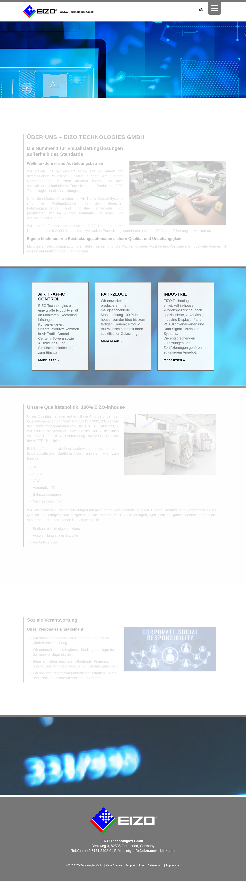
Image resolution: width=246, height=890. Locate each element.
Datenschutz (155, 865)
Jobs (141, 865)
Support (130, 865)
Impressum (173, 865)
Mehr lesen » (48, 360)
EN (200, 9)
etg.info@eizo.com (141, 851)
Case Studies (114, 865)
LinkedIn (167, 851)
